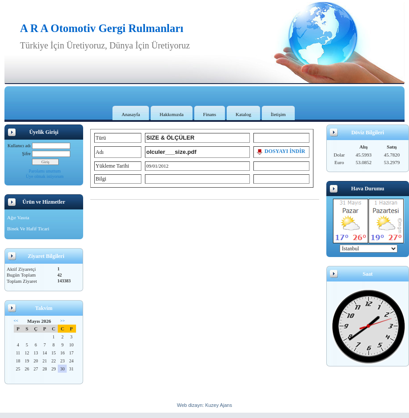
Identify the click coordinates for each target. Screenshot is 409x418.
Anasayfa (130, 114)
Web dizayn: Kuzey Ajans (204, 405)
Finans (209, 114)
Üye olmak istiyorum (45, 176)
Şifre (26, 153)
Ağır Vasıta (18, 217)
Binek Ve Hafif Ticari (28, 228)
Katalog (243, 114)
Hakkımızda (172, 114)
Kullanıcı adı (19, 145)
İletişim (278, 114)
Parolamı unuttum (45, 171)
